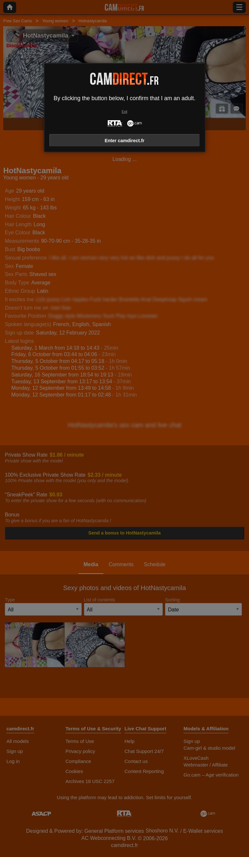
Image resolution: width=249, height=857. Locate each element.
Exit (124, 111)
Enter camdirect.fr (124, 140)
